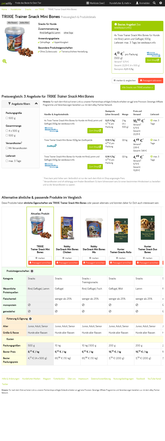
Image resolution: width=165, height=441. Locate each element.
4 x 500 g (14, 130)
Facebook (140, 379)
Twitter (5, 384)
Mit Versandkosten (18, 148)
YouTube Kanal (154, 379)
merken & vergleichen (125, 80)
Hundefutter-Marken (31, 379)
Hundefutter (16, 9)
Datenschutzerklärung (101, 379)
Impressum (83, 379)
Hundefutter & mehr (120, 3)
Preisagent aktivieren (150, 80)
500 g (12, 118)
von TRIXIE (39, 9)
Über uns (72, 379)
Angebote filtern (19, 104)
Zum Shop (153, 60)
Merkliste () (95, 3)
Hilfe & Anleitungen (10, 379)
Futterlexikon (59, 379)
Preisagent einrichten (40, 262)
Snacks (28, 9)
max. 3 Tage (15, 161)
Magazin (47, 379)
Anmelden (143, 3)
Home (4, 9)
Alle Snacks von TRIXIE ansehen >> (137, 87)
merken (40, 258)
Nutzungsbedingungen (123, 379)
